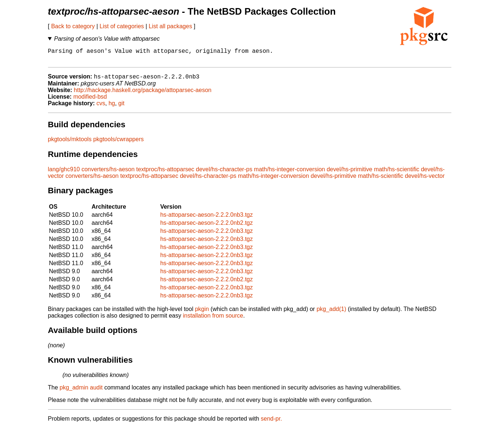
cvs (100, 107)
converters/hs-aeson (108, 173)
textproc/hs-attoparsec (165, 173)
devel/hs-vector (425, 180)
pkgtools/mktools (70, 143)
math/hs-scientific (396, 173)
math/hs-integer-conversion (289, 173)
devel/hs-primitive (349, 173)
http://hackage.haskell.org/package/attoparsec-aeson (142, 94)
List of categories (122, 26)
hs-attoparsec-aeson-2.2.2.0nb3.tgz (206, 219)
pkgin (202, 313)
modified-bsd (90, 101)
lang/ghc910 (64, 173)
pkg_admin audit (81, 391)
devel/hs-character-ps (224, 173)
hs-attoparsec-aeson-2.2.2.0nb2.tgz (206, 227)
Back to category (73, 26)
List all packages (170, 26)
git (121, 107)
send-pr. (271, 423)
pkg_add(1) (331, 313)
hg (112, 107)
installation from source (213, 319)
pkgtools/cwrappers (118, 143)
